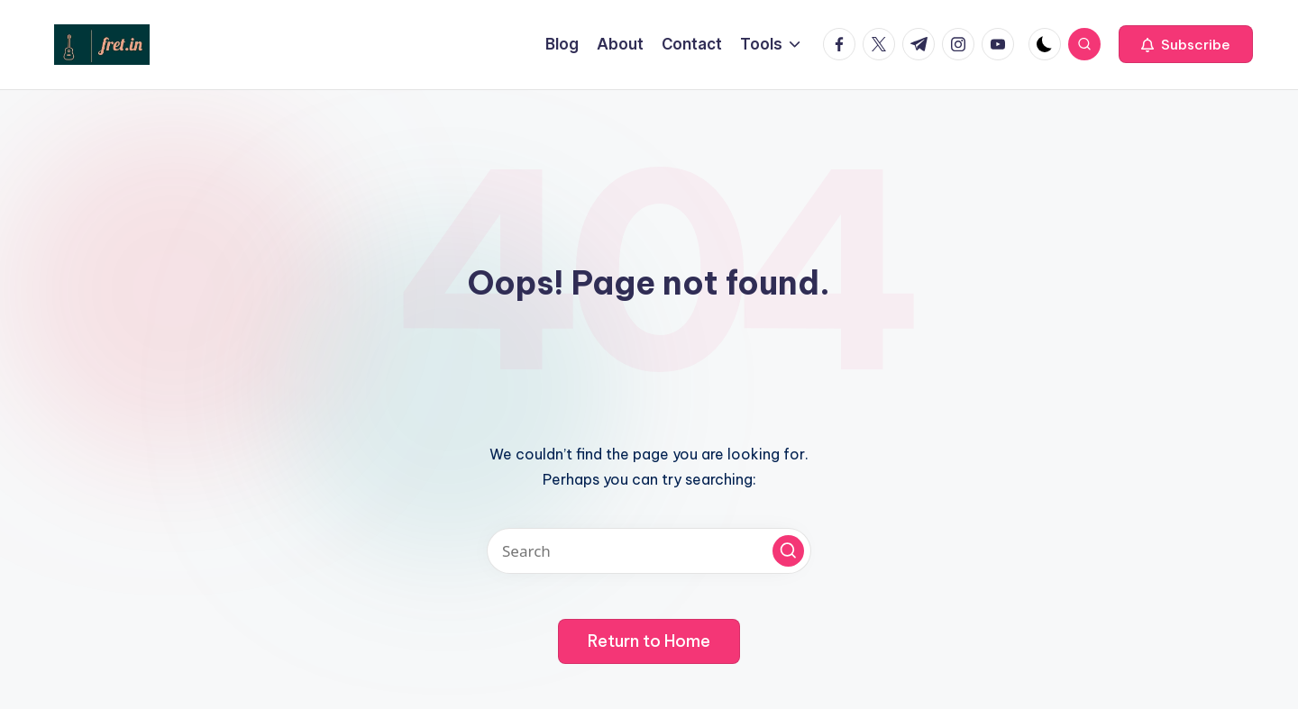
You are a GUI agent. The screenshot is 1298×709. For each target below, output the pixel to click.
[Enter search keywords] (649, 551)
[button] (1186, 44)
